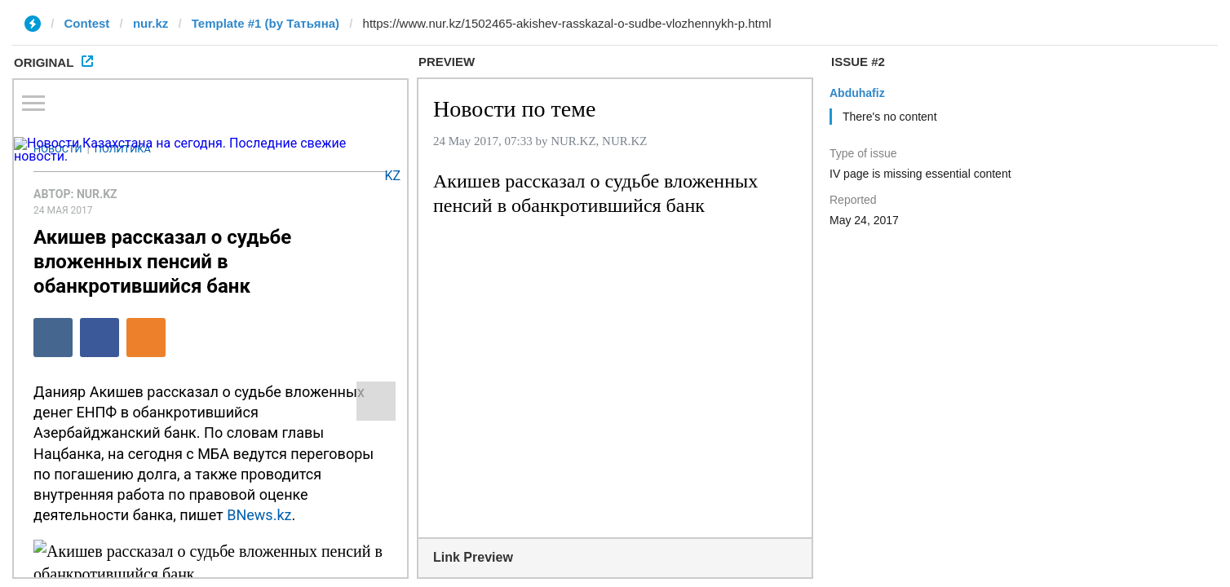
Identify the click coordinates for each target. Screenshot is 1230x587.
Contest (87, 23)
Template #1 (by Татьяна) (265, 23)
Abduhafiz (857, 92)
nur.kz (150, 23)
